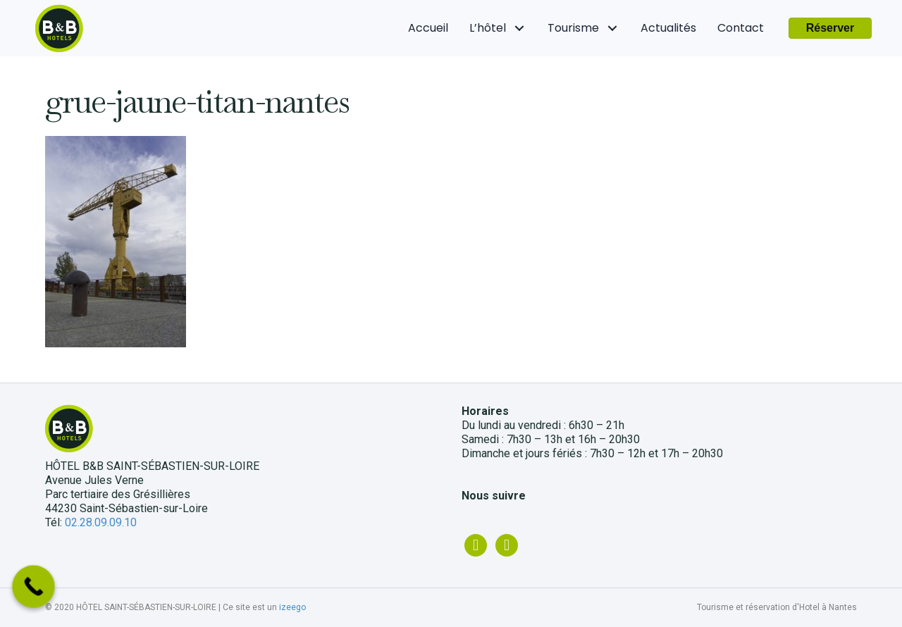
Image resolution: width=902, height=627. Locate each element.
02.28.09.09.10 (101, 522)
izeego (292, 607)
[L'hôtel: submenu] (519, 28)
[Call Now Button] (33, 586)
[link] (428, 28)
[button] (830, 28)
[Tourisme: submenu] (613, 28)
